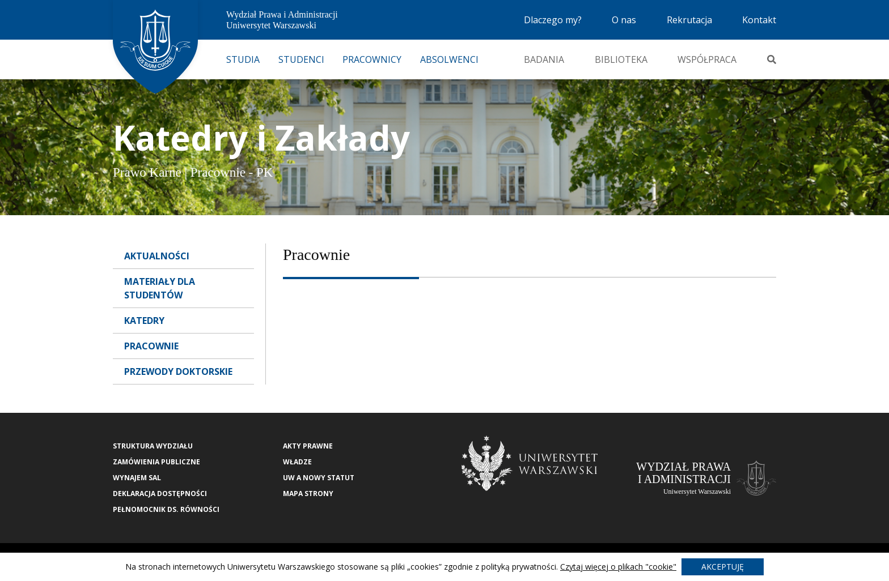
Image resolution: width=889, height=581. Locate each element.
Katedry (144, 320)
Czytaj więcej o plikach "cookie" (618, 566)
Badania (544, 59)
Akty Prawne (308, 446)
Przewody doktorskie (178, 371)
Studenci (301, 59)
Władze (297, 462)
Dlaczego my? (553, 20)
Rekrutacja (689, 20)
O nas (624, 20)
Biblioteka (621, 59)
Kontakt (759, 20)
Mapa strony (308, 493)
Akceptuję (722, 566)
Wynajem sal (137, 477)
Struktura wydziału (153, 446)
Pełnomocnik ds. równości (166, 509)
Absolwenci (449, 59)
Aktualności (156, 256)
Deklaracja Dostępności (160, 493)
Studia (243, 59)
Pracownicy (371, 59)
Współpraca (707, 59)
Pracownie (151, 346)
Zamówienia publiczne (156, 462)
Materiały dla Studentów (159, 288)
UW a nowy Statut (318, 477)
